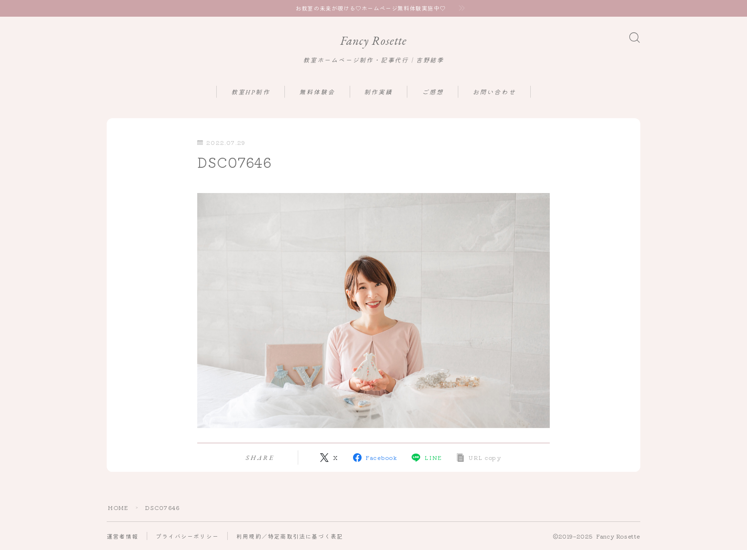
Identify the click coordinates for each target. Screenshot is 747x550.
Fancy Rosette (373, 41)
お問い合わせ (494, 93)
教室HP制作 (250, 93)
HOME (118, 507)
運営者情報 (122, 536)
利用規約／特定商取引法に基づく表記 (289, 536)
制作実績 (378, 93)
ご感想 (433, 93)
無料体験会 (317, 93)
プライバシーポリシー (187, 536)
